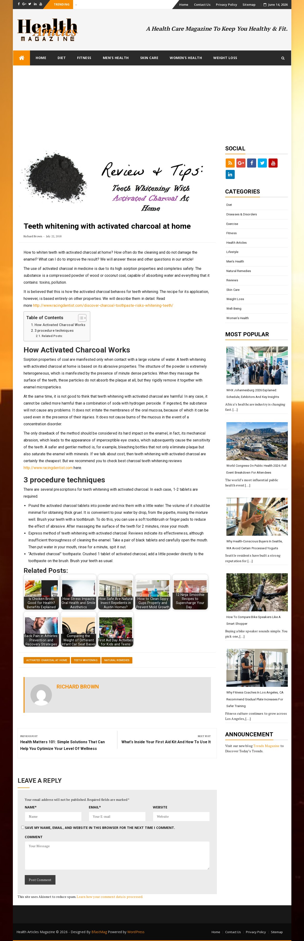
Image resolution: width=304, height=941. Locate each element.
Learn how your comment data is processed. (110, 896)
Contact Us (202, 4)
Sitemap (249, 4)
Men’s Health (116, 57)
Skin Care (149, 57)
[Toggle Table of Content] (80, 318)
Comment (34, 837)
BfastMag (99, 932)
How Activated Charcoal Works (60, 325)
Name (31, 807)
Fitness (84, 57)
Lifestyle (232, 252)
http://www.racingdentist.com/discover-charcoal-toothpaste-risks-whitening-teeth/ (103, 305)
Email (95, 807)
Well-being (233, 308)
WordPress (136, 932)
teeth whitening (86, 660)
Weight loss (225, 57)
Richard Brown (33, 236)
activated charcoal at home (46, 660)
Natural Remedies (117, 660)
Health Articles (236, 242)
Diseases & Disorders (241, 214)
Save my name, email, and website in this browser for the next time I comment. (100, 827)
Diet (62, 57)
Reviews (232, 280)
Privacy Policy (226, 4)
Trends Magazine (266, 745)
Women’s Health (186, 57)
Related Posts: (52, 336)
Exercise (232, 224)
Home (183, 4)
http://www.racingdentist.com (48, 468)
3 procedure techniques (54, 331)
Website (160, 807)
